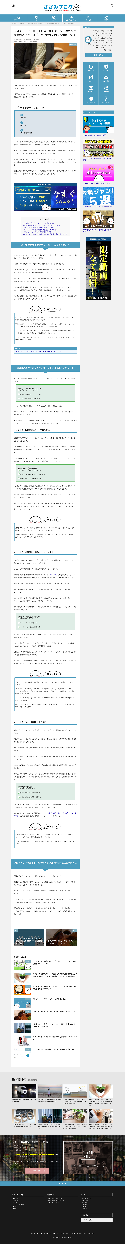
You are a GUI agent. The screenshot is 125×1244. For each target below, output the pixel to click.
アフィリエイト (86, 1199)
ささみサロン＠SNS (53, 1203)
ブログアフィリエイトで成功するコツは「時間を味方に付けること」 (45, 234)
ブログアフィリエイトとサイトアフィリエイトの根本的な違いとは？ (38, 351)
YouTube (15, 1199)
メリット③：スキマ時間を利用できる (38, 232)
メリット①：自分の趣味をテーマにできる (39, 227)
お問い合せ (90, 1233)
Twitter (15, 1201)
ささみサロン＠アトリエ (51, 1233)
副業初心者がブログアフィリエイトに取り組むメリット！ (42, 225)
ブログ (84, 1207)
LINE (14, 1207)
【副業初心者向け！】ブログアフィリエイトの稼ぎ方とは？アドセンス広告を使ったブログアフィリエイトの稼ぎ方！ (100, 1126)
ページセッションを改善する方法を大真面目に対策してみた (54, 1049)
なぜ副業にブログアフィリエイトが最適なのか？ (39, 223)
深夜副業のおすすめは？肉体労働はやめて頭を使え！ (24, 1100)
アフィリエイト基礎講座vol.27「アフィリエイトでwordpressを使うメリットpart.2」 (54, 962)
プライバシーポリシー (78, 1233)
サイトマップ (65, 1233)
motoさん (53, 575)
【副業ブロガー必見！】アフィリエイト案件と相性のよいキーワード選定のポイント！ (55, 1025)
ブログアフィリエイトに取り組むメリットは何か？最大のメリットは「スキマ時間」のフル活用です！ (51, 23)
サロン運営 (85, 1201)
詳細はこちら (98, 55)
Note (14, 1209)
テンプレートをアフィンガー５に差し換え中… (49, 999)
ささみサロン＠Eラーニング (56, 1201)
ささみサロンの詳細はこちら (37, 1171)
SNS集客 (84, 1209)
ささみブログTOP (36, 1233)
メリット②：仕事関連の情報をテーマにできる (41, 230)
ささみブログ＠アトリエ (55, 1199)
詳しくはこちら (108, 50)
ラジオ (15, 1203)
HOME (15, 23)
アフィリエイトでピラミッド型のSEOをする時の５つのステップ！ (55, 1038)
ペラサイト (85, 1203)
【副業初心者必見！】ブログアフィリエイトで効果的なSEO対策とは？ (24, 1125)
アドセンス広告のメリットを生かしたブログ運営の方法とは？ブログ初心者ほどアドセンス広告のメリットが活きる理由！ (55, 975)
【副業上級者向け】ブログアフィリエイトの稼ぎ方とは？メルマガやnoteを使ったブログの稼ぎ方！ (75, 1101)
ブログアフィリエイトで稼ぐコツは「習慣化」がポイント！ (54, 1012)
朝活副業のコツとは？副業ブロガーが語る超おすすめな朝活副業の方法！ (49, 1100)
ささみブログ (67, 1237)
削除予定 (22, 23)
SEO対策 (84, 1205)
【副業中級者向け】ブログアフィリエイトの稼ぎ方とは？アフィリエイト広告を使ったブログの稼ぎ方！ (75, 1126)
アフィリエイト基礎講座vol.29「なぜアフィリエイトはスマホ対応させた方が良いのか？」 (55, 987)
